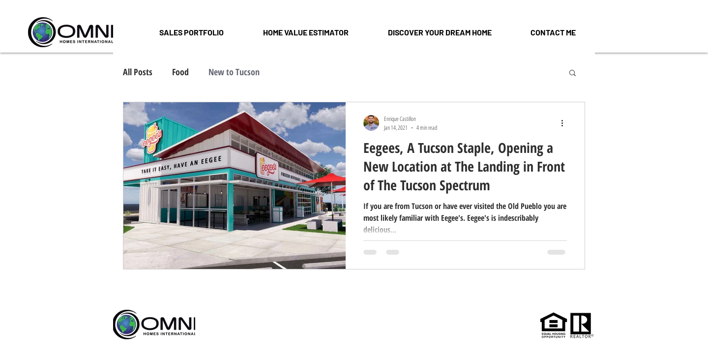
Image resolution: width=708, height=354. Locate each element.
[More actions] (565, 123)
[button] (439, 32)
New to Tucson (234, 72)
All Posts (137, 72)
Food (180, 72)
